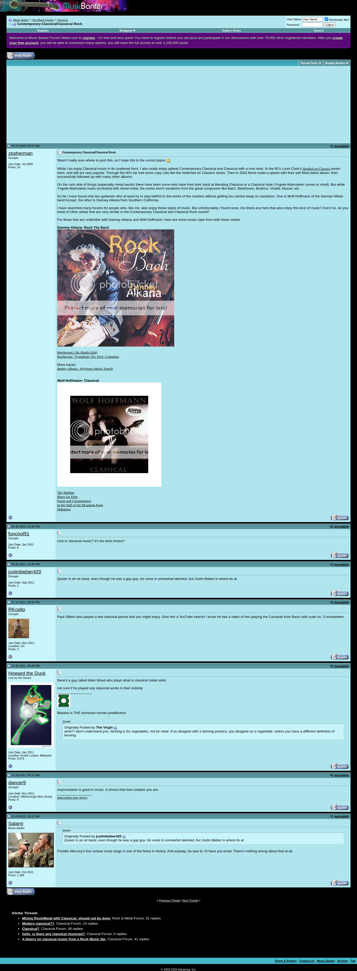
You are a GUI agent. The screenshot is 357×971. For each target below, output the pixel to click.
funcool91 (18, 533)
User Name (294, 19)
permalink (341, 146)
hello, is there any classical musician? (53, 934)
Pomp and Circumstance (74, 501)
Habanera (63, 509)
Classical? (30, 929)
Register (43, 30)
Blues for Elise (67, 497)
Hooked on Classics (317, 169)
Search (319, 30)
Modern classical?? (38, 923)
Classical (62, 19)
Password (293, 24)
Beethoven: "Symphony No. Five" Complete (88, 357)
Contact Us (306, 960)
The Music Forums (43, 19)
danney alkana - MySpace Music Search (85, 369)
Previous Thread (169, 900)
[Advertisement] (52, 104)
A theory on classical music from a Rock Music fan (64, 939)
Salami (15, 823)
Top (352, 960)
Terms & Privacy (286, 960)
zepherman (20, 153)
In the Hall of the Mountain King (80, 505)
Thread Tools (309, 63)
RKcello (16, 609)
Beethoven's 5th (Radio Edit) (77, 352)
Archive (342, 960)
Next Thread (190, 900)
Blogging (126, 30)
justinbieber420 (24, 571)
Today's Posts (231, 30)
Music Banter (21, 19)
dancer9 (17, 782)
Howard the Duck (27, 673)
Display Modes (335, 63)
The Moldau (65, 492)
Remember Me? (337, 19)
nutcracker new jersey (72, 797)
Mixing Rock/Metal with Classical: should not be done (66, 918)
